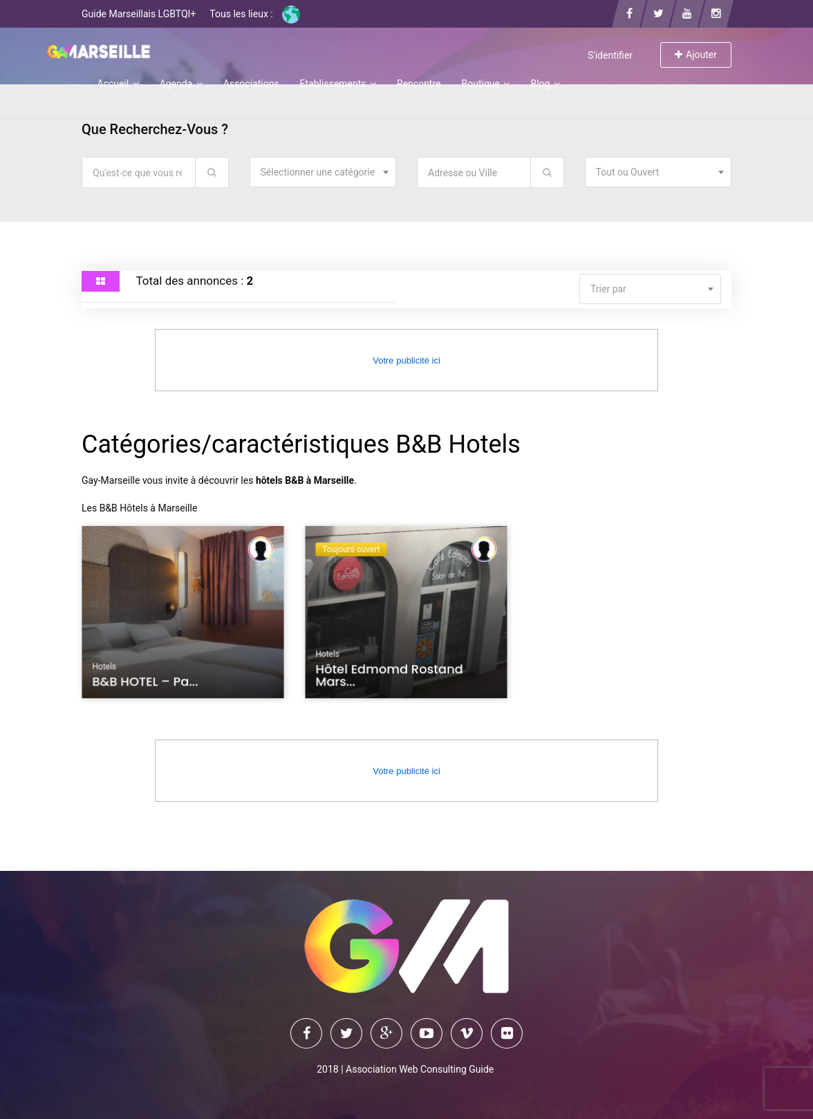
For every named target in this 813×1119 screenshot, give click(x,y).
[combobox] (323, 172)
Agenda (181, 83)
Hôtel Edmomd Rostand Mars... (390, 677)
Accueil (117, 83)
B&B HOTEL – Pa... (146, 683)
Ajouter (696, 54)
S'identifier (610, 55)
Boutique (485, 83)
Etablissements (338, 83)
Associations (251, 83)
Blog (544, 83)
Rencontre (418, 83)
